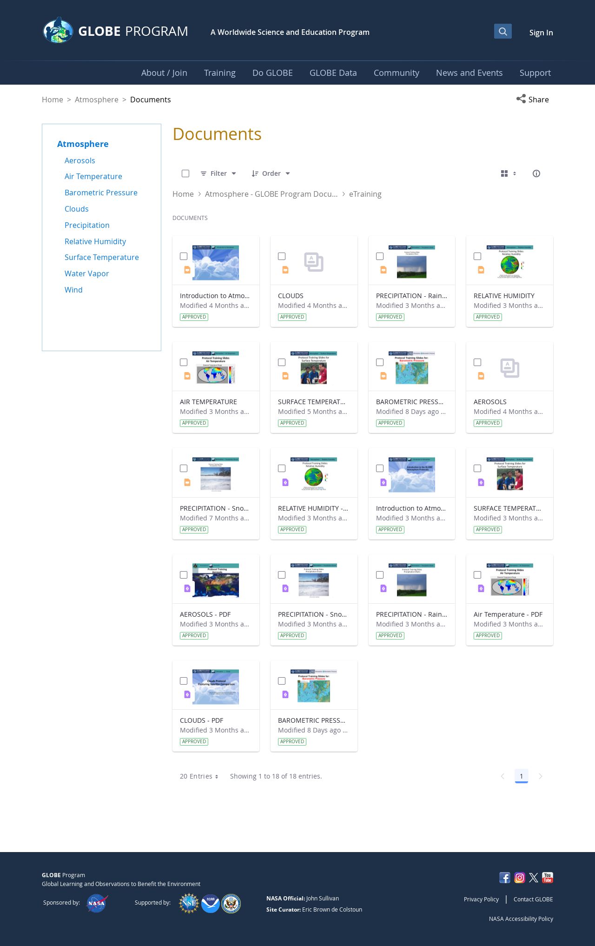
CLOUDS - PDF (201, 720)
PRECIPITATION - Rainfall (412, 295)
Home (52, 99)
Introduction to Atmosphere (216, 295)
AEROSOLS (490, 401)
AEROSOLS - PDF (205, 614)
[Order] (271, 173)
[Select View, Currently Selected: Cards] (509, 173)
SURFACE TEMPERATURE (314, 401)
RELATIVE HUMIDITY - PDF (314, 508)
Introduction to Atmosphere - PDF (412, 508)
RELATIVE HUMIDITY (504, 295)
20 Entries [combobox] (202, 776)
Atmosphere (97, 99)
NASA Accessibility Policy (521, 918)
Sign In (541, 32)
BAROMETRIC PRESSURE (412, 401)
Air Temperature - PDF (508, 614)
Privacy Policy (481, 899)
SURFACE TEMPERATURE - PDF (510, 508)
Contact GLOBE (533, 899)
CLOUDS (291, 295)
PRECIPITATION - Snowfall (216, 508)
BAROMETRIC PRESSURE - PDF (314, 720)
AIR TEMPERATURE (208, 401)
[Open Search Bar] (503, 31)
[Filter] (219, 173)
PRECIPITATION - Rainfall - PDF (412, 614)
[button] (534, 99)
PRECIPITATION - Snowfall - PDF (314, 614)
